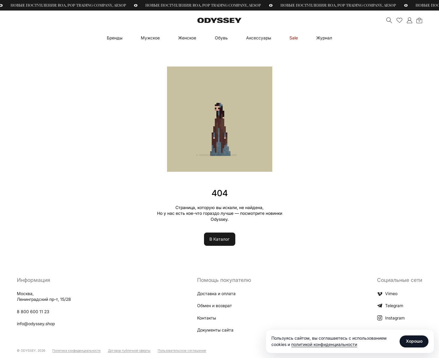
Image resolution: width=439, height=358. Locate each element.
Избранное (399, 20)
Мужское (150, 37)
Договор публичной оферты (129, 351)
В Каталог (219, 239)
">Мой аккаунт (409, 20)
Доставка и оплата (216, 293)
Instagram (390, 318)
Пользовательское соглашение (182, 351)
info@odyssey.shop (36, 323)
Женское (187, 37)
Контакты (206, 317)
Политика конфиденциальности (76, 351)
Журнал (324, 37)
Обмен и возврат (214, 305)
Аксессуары (258, 37)
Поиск (389, 20)
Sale (293, 37)
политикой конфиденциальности (324, 344)
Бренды (114, 37)
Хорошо (414, 341)
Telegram (390, 305)
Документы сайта (215, 329)
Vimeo (387, 293)
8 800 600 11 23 (33, 311)
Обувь (221, 37)
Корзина (419, 20)
